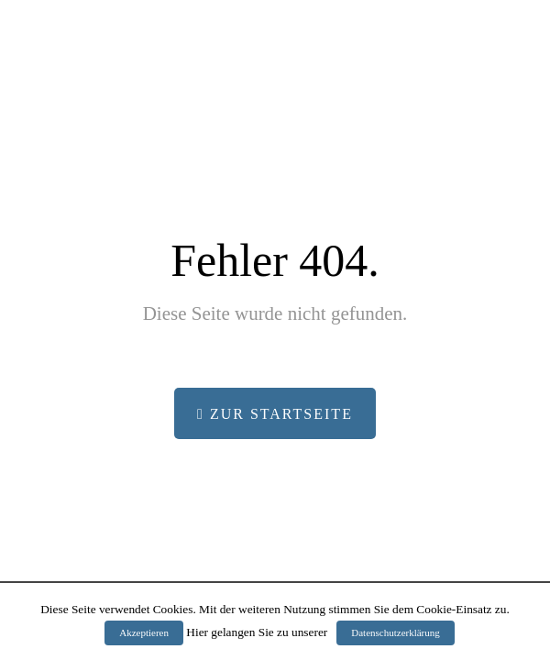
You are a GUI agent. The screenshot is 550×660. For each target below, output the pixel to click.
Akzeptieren (144, 632)
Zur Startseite (275, 414)
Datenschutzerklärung (395, 632)
